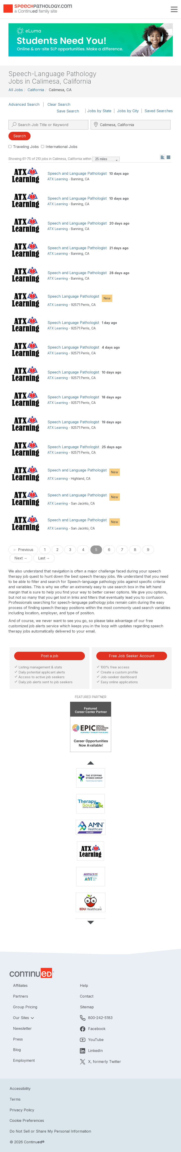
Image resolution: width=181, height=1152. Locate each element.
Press (18, 1039)
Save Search (68, 111)
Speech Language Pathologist (73, 296)
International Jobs (59, 146)
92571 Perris (80, 305)
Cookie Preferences (27, 1120)
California (36, 89)
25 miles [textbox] (101, 159)
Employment (24, 1060)
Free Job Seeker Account (131, 656)
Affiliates (20, 985)
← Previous (23, 549)
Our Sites (21, 1017)
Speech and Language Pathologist (77, 173)
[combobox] (106, 159)
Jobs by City (128, 111)
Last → (44, 558)
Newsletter (22, 1028)
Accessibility (20, 1088)
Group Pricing (25, 1007)
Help (84, 985)
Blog (17, 1049)
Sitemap (87, 1007)
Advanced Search (23, 104)
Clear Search (58, 104)
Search (19, 136)
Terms (15, 1099)
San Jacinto (80, 503)
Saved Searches (158, 111)
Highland (77, 478)
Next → (20, 558)
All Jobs (15, 89)
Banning (77, 179)
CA (87, 179)
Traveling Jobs (23, 146)
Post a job (49, 656)
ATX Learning (57, 179)
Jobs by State (99, 111)
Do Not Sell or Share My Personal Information (50, 1131)
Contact (86, 996)
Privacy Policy (22, 1110)
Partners (20, 996)
